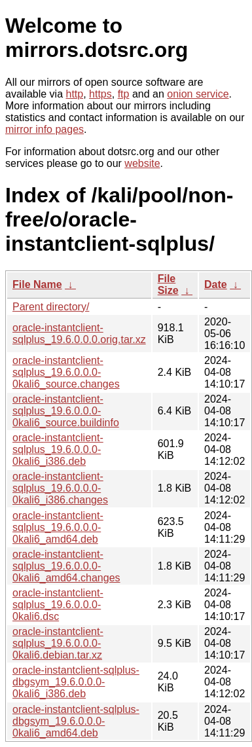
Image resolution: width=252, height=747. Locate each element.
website (142, 163)
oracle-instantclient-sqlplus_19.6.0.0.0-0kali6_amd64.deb (57, 527)
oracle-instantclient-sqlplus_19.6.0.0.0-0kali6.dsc (57, 604)
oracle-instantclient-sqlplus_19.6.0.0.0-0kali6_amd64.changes (66, 566)
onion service (197, 94)
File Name (37, 284)
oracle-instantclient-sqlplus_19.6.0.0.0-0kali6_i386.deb (57, 449)
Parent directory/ (50, 306)
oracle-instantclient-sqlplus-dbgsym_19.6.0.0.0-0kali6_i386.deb (75, 682)
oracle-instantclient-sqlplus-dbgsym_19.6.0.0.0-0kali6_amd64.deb (75, 721)
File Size (168, 284)
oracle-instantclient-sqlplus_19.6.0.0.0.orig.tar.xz (79, 333)
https (100, 94)
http (75, 94)
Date (215, 284)
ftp (124, 94)
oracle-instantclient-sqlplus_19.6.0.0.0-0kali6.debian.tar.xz (57, 643)
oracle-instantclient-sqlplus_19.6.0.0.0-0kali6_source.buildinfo (65, 410)
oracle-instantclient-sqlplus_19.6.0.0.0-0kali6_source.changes (66, 372)
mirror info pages (44, 129)
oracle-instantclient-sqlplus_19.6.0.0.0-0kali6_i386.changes (60, 488)
